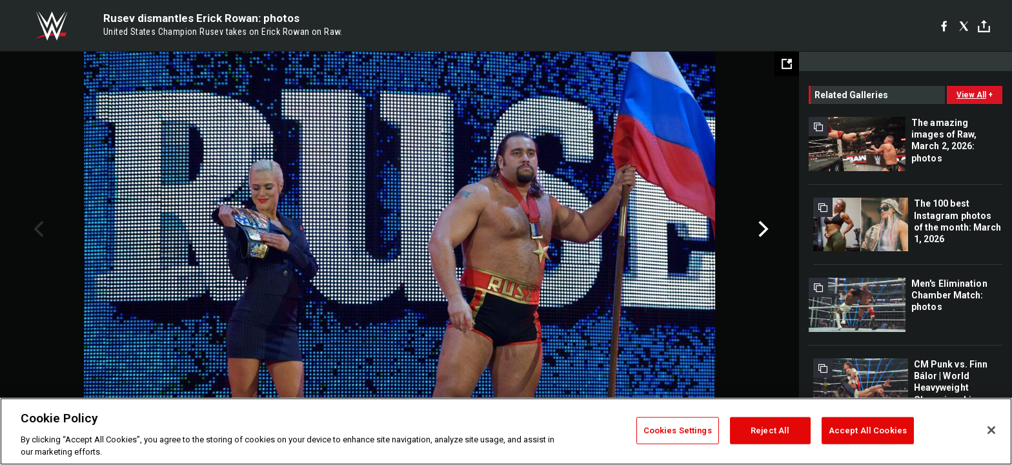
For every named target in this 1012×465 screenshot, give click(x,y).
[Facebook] (944, 25)
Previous (37, 229)
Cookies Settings (677, 430)
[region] (506, 431)
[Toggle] (984, 26)
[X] (964, 25)
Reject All (770, 430)
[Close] (991, 430)
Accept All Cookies (868, 430)
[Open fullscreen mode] (786, 64)
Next (762, 229)
